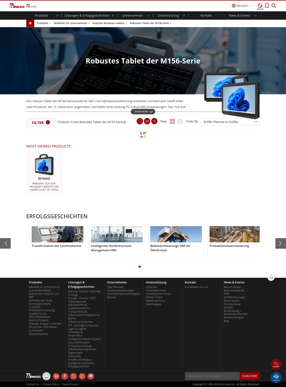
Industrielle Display (40, 290)
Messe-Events (231, 300)
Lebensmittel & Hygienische (84, 315)
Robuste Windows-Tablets (108, 23)
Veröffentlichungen (235, 297)
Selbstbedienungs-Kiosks (82, 349)
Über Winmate (115, 287)
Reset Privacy (70, 384)
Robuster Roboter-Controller (45, 323)
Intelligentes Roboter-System (84, 339)
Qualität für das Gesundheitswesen (40, 315)
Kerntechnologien (234, 317)
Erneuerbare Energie (80, 346)
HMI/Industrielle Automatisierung (77, 303)
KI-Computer (36, 330)
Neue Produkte (232, 287)
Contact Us (32, 384)
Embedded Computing (42, 310)
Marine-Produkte (38, 320)
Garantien (151, 287)
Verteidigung (75, 332)
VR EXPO (229, 307)
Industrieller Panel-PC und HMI (44, 295)
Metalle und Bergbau (80, 359)
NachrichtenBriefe (234, 290)
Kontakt (206, 15)
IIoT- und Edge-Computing (83, 325)
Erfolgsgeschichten (79, 366)
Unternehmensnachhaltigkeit (123, 293)
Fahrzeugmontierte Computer (40, 305)
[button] (140, 267)
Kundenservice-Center (158, 293)
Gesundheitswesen (79, 342)
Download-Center (156, 290)
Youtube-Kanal (232, 304)
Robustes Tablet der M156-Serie (149, 23)
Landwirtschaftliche (79, 308)
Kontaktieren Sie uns (196, 287)
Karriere (111, 297)
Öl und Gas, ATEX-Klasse (43, 327)
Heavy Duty (74, 356)
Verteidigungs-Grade (41, 300)
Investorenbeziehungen (120, 290)
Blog (226, 321)
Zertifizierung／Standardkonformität (236, 312)
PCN (226, 293)
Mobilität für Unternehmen (70, 23)
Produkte (42, 23)
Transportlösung (77, 311)
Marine (72, 318)
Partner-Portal (154, 297)
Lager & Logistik (77, 328)
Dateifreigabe (153, 304)
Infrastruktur (75, 335)
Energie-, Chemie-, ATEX (81, 298)
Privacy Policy (51, 384)
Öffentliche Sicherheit (80, 322)
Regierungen (75, 352)
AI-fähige (73, 295)
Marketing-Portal (155, 300)
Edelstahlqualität (38, 334)
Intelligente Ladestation (81, 363)
